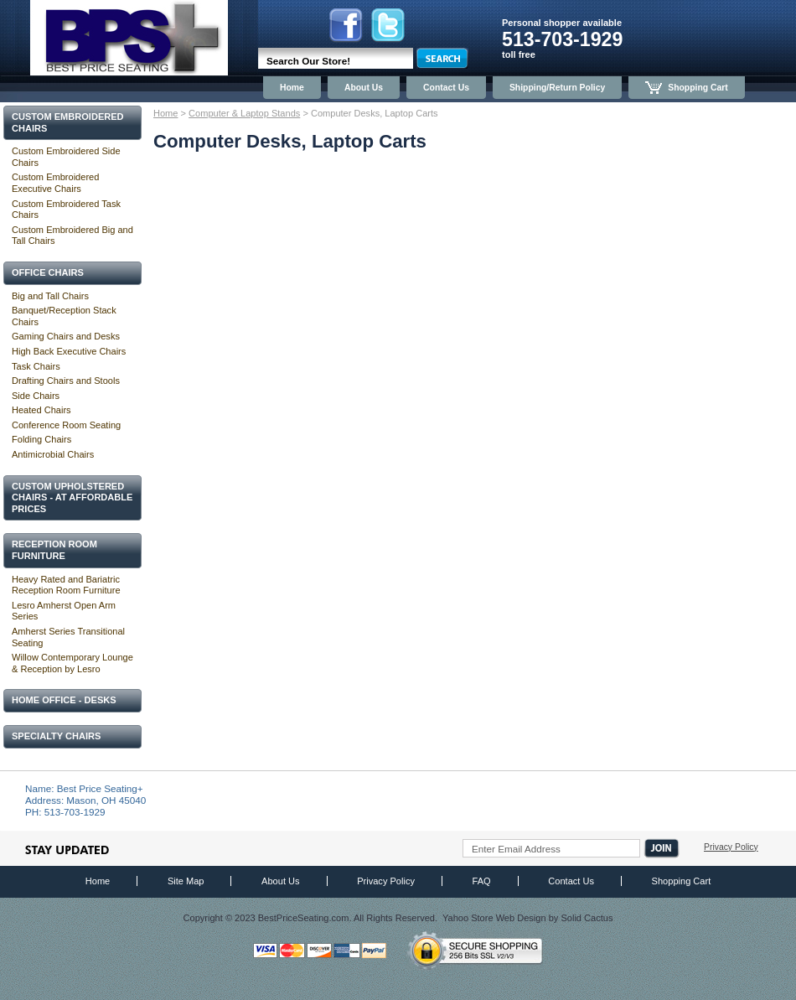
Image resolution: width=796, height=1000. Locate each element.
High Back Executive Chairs (69, 351)
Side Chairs (35, 396)
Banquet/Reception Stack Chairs (64, 316)
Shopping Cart (686, 87)
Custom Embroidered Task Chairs (66, 209)
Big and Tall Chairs (50, 296)
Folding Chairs (41, 439)
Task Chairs (36, 366)
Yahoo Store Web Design (494, 918)
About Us (363, 87)
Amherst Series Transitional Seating (68, 637)
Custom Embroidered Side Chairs (66, 157)
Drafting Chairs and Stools (66, 381)
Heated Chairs (41, 410)
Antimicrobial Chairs (53, 454)
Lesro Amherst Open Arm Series (64, 611)
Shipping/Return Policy (557, 87)
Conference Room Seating (66, 425)
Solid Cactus (587, 918)
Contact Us (446, 87)
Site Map (186, 881)
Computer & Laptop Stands (244, 113)
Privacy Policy (731, 847)
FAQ (482, 881)
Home (292, 87)
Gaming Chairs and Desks (66, 336)
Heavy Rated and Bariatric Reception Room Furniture (66, 585)
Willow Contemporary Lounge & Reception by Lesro (72, 663)
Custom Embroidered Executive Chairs (55, 183)
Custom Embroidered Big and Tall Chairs (72, 235)
